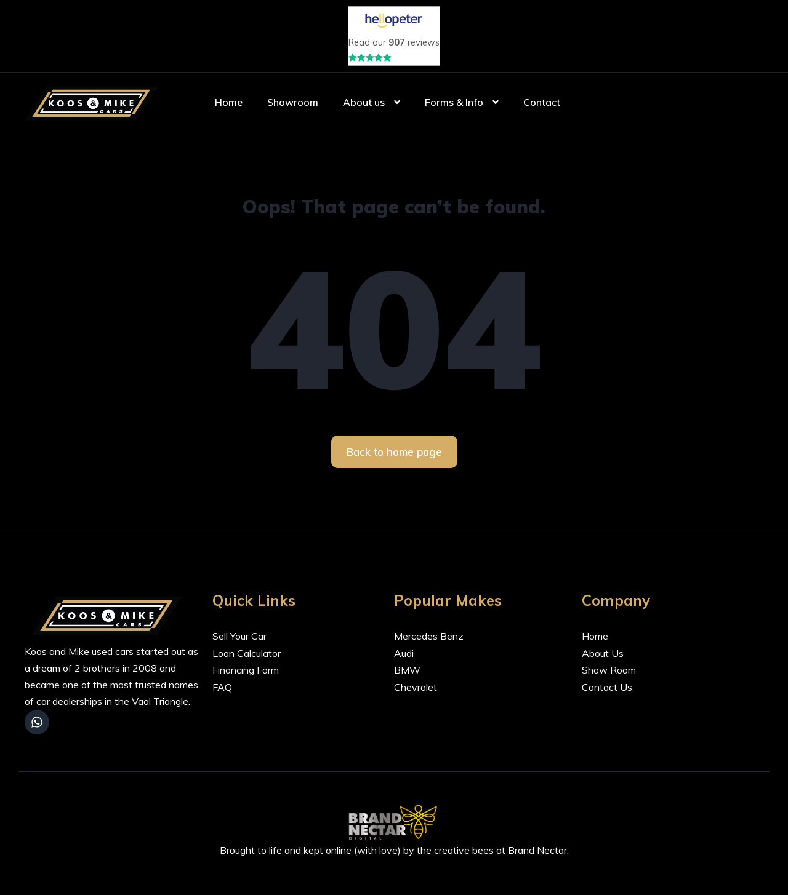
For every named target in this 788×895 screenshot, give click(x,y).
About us (364, 107)
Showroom (292, 107)
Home (229, 107)
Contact (541, 107)
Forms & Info (454, 107)
